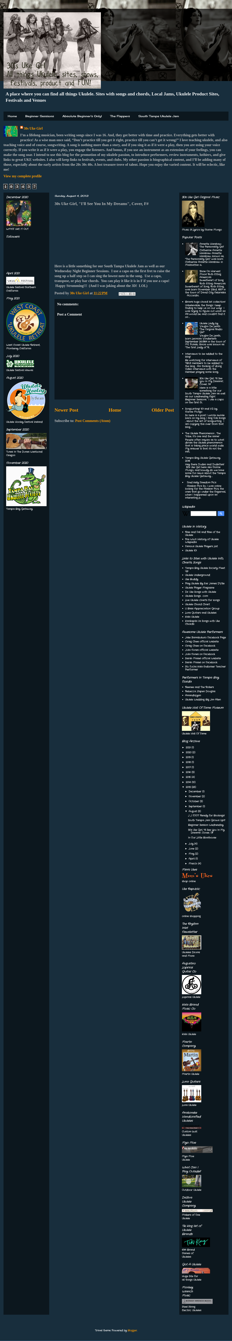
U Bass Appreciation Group (202, 608)
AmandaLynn (193, 695)
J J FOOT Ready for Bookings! (206, 815)
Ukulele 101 (191, 550)
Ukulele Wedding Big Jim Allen (203, 699)
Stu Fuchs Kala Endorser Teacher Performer (205, 668)
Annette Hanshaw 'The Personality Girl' (211, 245)
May (192, 854)
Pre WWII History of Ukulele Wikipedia (202, 541)
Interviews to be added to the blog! (203, 355)
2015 (189, 777)
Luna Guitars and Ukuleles (200, 613)
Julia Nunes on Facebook (200, 654)
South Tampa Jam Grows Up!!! (206, 820)
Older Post (163, 410)
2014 (189, 782)
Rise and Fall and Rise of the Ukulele (202, 533)
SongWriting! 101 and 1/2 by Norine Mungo (201, 410)
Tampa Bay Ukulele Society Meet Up (205, 569)
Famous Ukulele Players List (201, 546)
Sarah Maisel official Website (203, 658)
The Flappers (120, 116)
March (193, 863)
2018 (189, 762)
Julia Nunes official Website (201, 650)
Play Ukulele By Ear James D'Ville (204, 583)
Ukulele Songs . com (196, 596)
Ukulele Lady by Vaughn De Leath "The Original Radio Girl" (210, 328)
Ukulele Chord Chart (197, 604)
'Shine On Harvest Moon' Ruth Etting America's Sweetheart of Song (211, 276)
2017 (189, 767)
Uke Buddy (191, 579)
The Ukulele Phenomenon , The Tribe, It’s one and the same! (203, 435)
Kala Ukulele (192, 617)
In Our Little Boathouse (202, 837)
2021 (189, 747)
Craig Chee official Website (202, 641)
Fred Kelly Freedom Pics (201, 482)
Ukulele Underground (197, 575)
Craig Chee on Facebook (200, 646)
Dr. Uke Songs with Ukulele (200, 592)
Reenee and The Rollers (199, 687)
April (192, 858)
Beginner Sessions (39, 116)
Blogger (132, 1330)
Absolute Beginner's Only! (82, 116)
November (195, 796)
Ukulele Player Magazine (199, 587)
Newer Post (66, 410)
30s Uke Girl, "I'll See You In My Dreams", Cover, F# (211, 381)
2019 (188, 757)
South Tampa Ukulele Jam (158, 116)
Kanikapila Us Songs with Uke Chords (202, 622)
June (192, 848)
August (193, 811)
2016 (189, 772)
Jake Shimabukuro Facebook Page (205, 637)
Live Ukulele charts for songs (202, 600)
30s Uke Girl (33, 128)
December (195, 791)
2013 (189, 787)
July (191, 844)
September (196, 806)
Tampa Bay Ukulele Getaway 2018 (202, 459)
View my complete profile (23, 176)
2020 (189, 752)
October (194, 801)
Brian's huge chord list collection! (205, 302)
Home (12, 116)
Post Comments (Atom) (92, 421)
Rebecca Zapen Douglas (200, 691)
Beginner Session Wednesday (205, 825)
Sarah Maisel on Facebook (201, 662)
